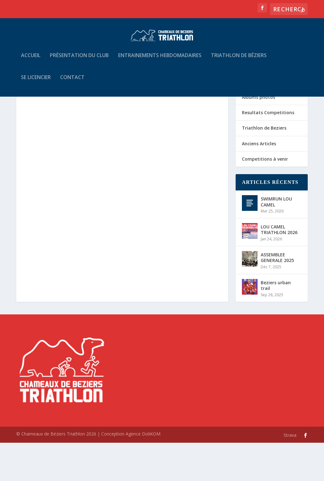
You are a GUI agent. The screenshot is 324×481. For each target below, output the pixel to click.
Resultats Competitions (268, 151)
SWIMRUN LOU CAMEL (276, 240)
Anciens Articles (259, 182)
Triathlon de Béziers (239, 60)
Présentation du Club (79, 60)
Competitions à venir (265, 197)
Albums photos (258, 135)
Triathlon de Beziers (264, 166)
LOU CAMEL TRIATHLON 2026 (279, 268)
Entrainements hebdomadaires (159, 60)
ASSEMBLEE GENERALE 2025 (277, 296)
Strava (290, 473)
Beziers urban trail (276, 323)
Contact (72, 82)
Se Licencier (36, 82)
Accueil (30, 60)
